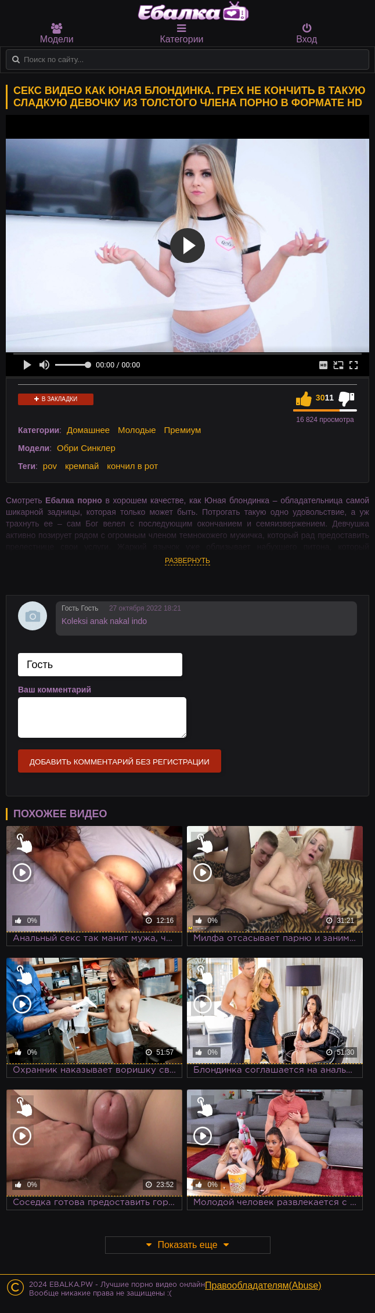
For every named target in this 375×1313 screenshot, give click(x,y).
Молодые (137, 430)
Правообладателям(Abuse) (263, 1285)
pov (50, 466)
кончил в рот (132, 466)
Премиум (182, 430)
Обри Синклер (86, 448)
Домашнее (88, 430)
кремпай (82, 466)
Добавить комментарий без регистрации (120, 762)
